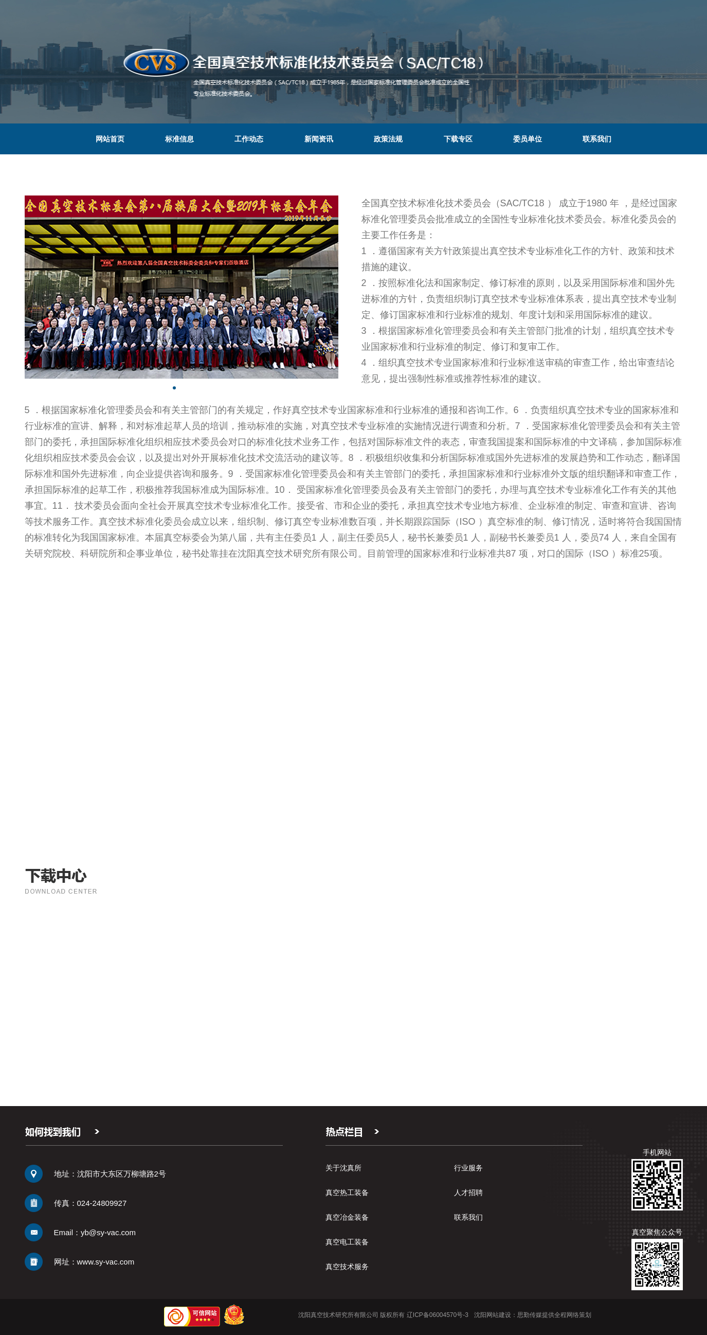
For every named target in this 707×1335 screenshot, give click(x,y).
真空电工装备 (347, 1242)
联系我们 (597, 139)
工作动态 (248, 139)
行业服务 (468, 1168)
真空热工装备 (347, 1192)
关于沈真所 (343, 1168)
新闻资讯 (318, 139)
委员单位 (527, 139)
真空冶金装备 (347, 1217)
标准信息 (179, 139)
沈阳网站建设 (492, 1315)
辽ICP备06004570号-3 (437, 1315)
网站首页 (110, 139)
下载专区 (458, 139)
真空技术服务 (347, 1266)
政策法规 (388, 139)
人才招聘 (468, 1192)
